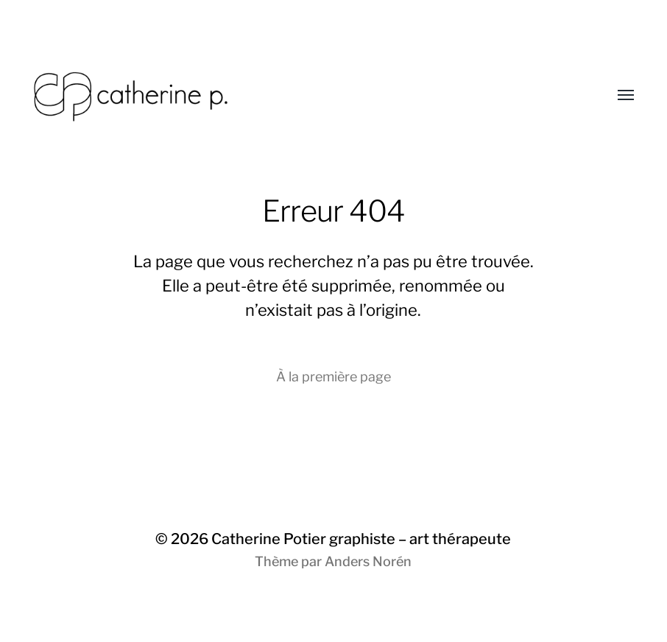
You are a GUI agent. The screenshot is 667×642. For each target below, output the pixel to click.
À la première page (333, 376)
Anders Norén (368, 561)
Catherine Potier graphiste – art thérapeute (361, 539)
